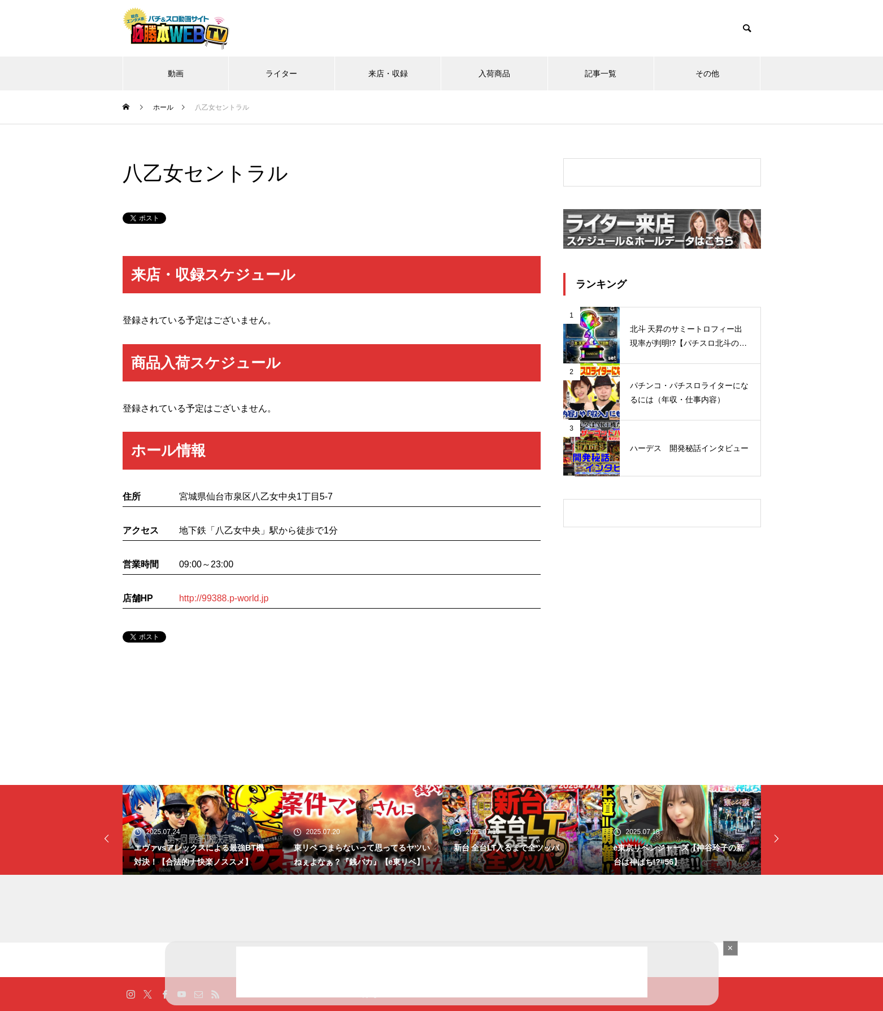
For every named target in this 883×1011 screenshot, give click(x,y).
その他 (707, 73)
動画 (176, 73)
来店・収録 (388, 73)
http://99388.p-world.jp (223, 598)
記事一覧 (600, 73)
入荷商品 (494, 73)
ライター (281, 73)
